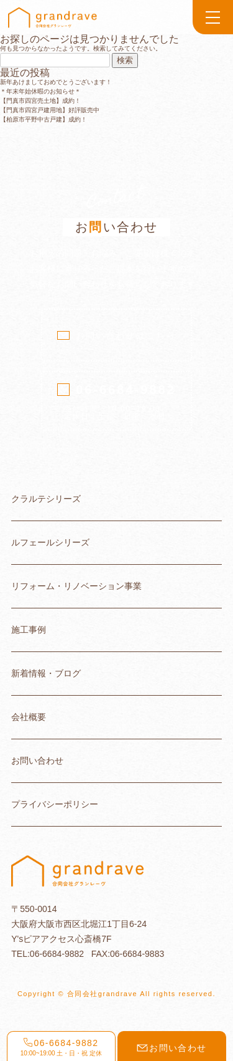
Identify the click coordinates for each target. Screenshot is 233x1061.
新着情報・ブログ (46, 673)
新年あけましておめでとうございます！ (56, 82)
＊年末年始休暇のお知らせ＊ (40, 91)
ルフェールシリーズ (50, 542)
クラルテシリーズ (46, 499)
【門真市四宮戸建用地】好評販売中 (49, 110)
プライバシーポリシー (54, 804)
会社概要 (28, 717)
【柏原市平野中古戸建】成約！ (43, 119)
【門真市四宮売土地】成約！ (40, 100)
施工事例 (28, 630)
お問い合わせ (37, 761)
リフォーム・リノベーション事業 (76, 586)
